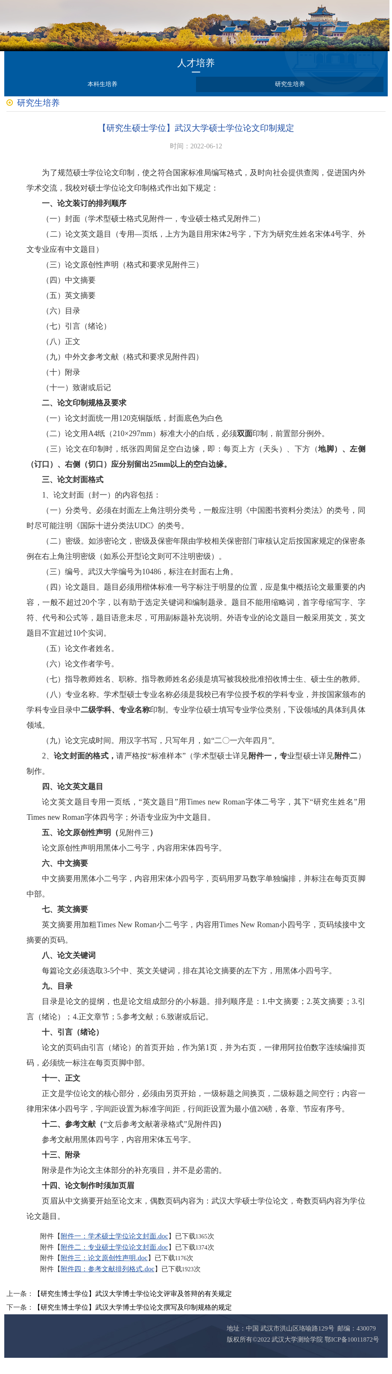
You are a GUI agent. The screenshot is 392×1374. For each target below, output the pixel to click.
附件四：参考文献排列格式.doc (108, 1284)
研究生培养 (290, 84)
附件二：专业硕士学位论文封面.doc (115, 1263)
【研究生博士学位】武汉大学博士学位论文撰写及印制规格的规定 (133, 1323)
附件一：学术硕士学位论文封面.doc (115, 1251)
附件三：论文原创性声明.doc (105, 1273)
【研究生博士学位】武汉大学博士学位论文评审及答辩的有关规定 (133, 1309)
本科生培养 (102, 84)
